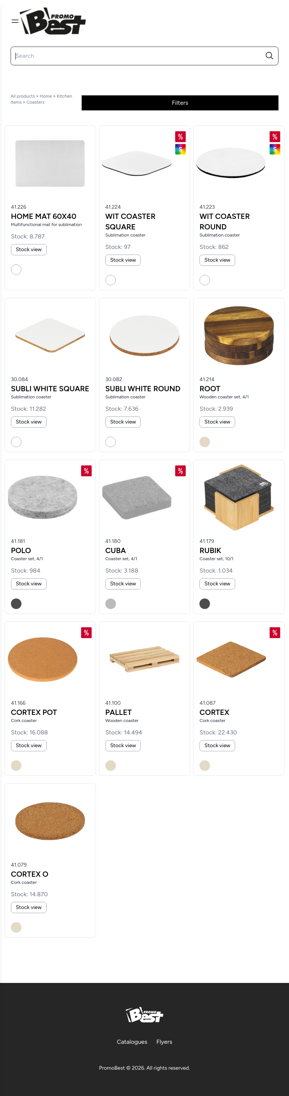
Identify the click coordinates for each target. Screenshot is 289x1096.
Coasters (35, 102)
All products (23, 96)
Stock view (29, 249)
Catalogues (132, 1041)
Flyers (164, 1041)
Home (46, 96)
